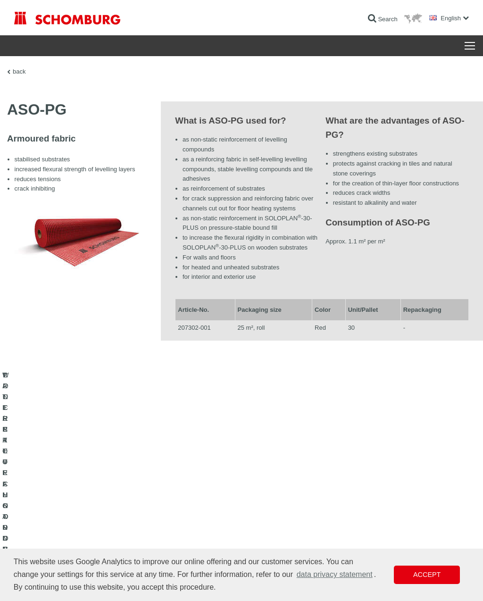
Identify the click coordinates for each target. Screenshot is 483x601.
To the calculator (190, 504)
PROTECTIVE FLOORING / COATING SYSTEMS (77, 533)
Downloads (184, 519)
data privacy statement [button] (335, 574)
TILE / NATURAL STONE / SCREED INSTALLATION (80, 519)
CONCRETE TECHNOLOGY (50, 547)
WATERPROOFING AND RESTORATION (66, 504)
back (19, 71)
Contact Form (187, 533)
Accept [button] (427, 574)
